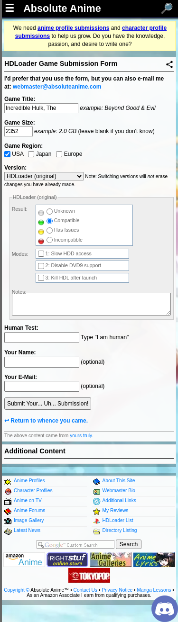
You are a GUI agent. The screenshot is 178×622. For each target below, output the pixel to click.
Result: (20, 209)
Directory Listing (120, 530)
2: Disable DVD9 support (69, 265)
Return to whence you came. (49, 420)
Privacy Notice (117, 590)
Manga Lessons (154, 590)
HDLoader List (118, 520)
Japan (39, 154)
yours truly (81, 435)
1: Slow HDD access (65, 254)
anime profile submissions (73, 28)
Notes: (19, 292)
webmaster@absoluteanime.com (57, 86)
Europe (69, 154)
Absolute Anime (62, 8)
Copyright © (16, 590)
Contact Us (85, 590)
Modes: (20, 254)
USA (13, 154)
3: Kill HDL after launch (67, 278)
